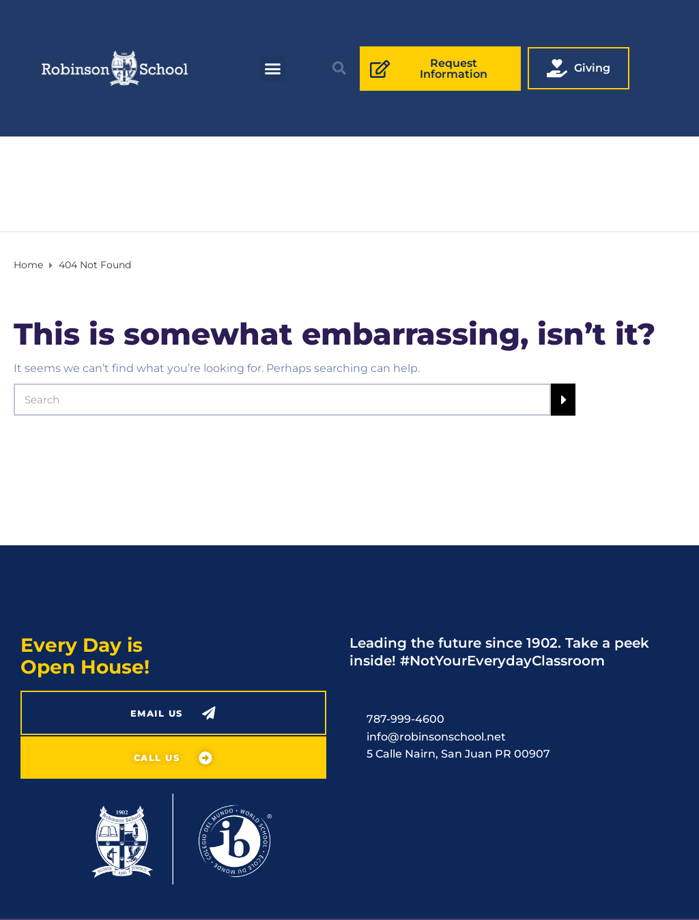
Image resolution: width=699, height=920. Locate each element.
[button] (273, 68)
